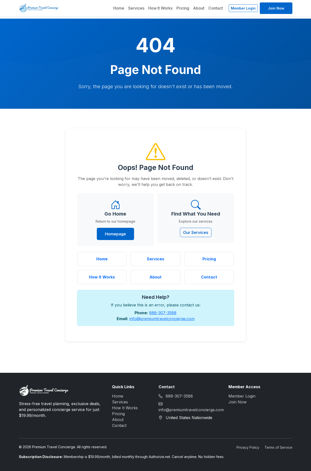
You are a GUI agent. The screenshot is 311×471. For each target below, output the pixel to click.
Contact (215, 8)
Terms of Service (278, 447)
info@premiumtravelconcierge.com (162, 318)
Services (136, 8)
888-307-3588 (162, 312)
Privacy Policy (247, 447)
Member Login (243, 8)
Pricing (182, 8)
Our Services (195, 232)
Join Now (276, 8)
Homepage (115, 233)
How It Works (160, 8)
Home (118, 8)
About (198, 8)
